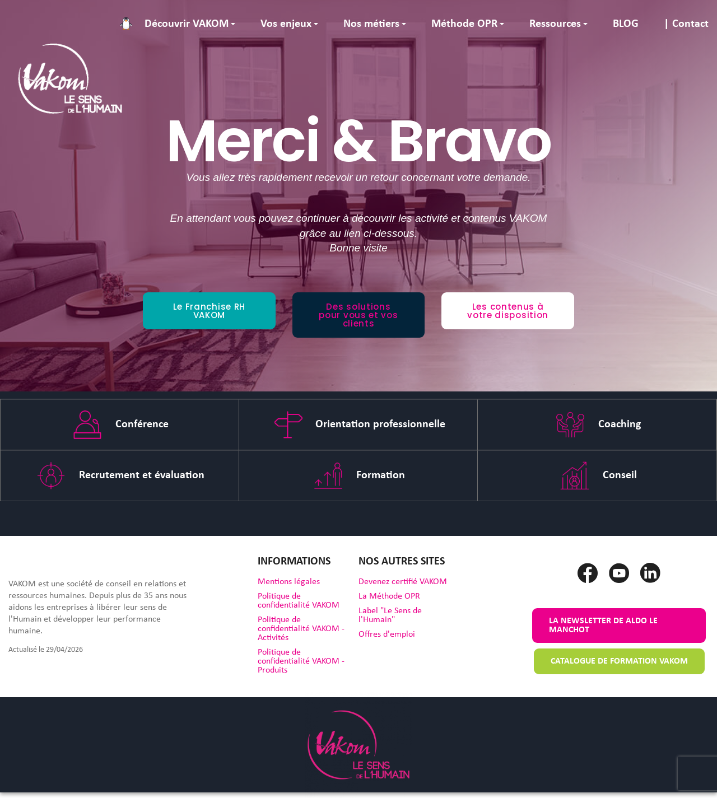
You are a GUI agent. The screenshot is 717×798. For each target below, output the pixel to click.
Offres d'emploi (386, 634)
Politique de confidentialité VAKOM (298, 601)
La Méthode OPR (389, 596)
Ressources (555, 24)
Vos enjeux (285, 24)
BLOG (626, 24)
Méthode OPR (464, 24)
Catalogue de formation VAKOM (619, 661)
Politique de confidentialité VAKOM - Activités (301, 628)
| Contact (686, 24)
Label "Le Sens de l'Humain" (390, 615)
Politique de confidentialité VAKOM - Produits (301, 661)
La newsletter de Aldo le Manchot (603, 625)
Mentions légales (289, 581)
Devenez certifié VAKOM (402, 581)
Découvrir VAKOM (187, 24)
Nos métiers (371, 24)
